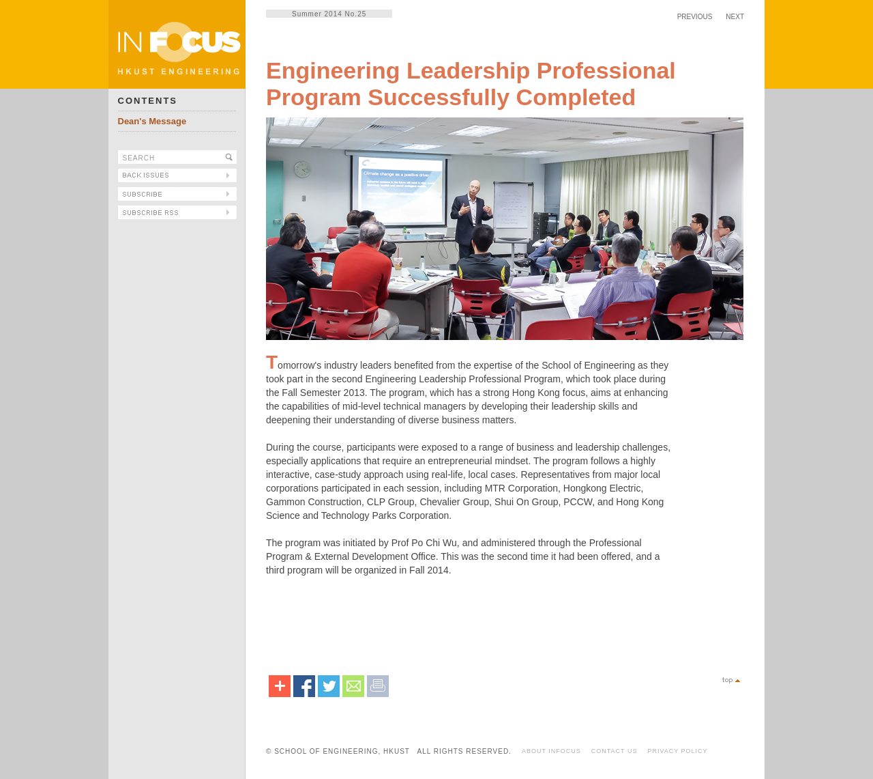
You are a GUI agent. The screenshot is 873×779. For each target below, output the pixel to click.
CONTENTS (148, 101)
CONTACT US (614, 751)
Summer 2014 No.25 (329, 14)
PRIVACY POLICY (677, 751)
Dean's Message (152, 121)
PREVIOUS (695, 16)
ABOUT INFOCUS (551, 751)
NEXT (735, 16)
